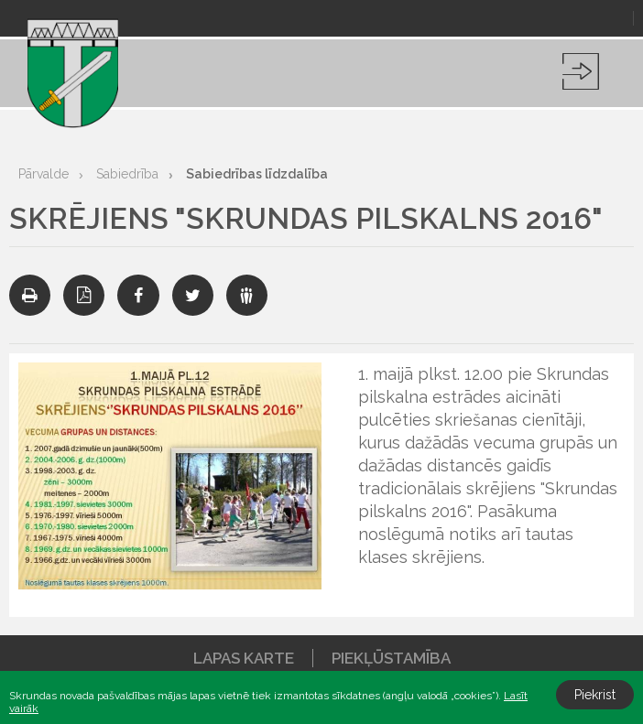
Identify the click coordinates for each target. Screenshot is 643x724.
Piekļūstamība (391, 658)
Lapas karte (243, 658)
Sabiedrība (127, 174)
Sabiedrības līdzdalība (257, 174)
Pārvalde (43, 174)
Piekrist (595, 694)
